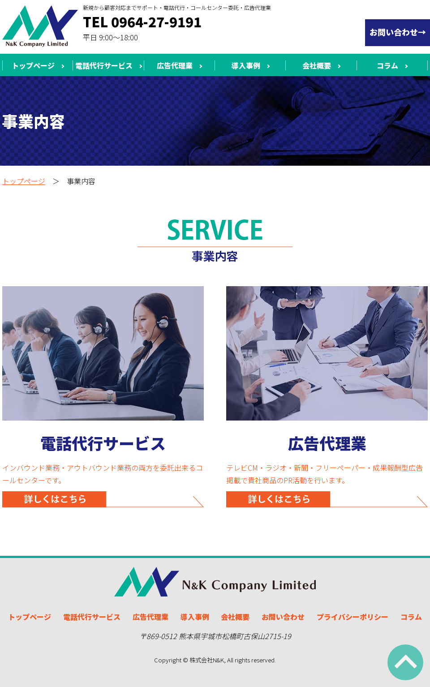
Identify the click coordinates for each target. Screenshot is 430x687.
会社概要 (316, 65)
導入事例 (246, 65)
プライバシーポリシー (352, 616)
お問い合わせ (283, 616)
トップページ (33, 65)
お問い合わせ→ (398, 32)
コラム (387, 65)
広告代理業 (175, 65)
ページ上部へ (405, 662)
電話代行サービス (104, 65)
